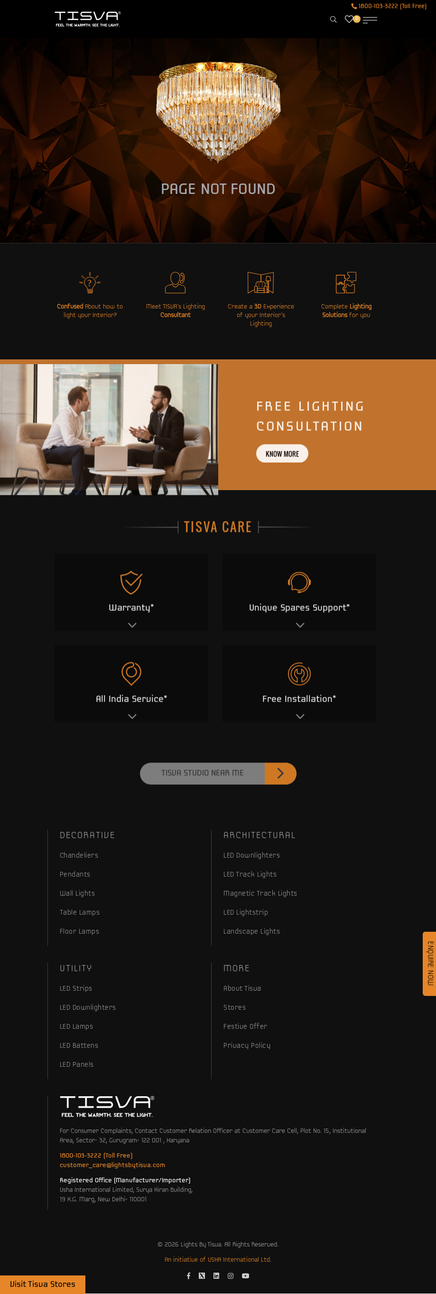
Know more (282, 471)
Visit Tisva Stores (42, 1284)
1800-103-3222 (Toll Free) (389, 6)
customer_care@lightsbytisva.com (112, 1165)
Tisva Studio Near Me (229, 792)
